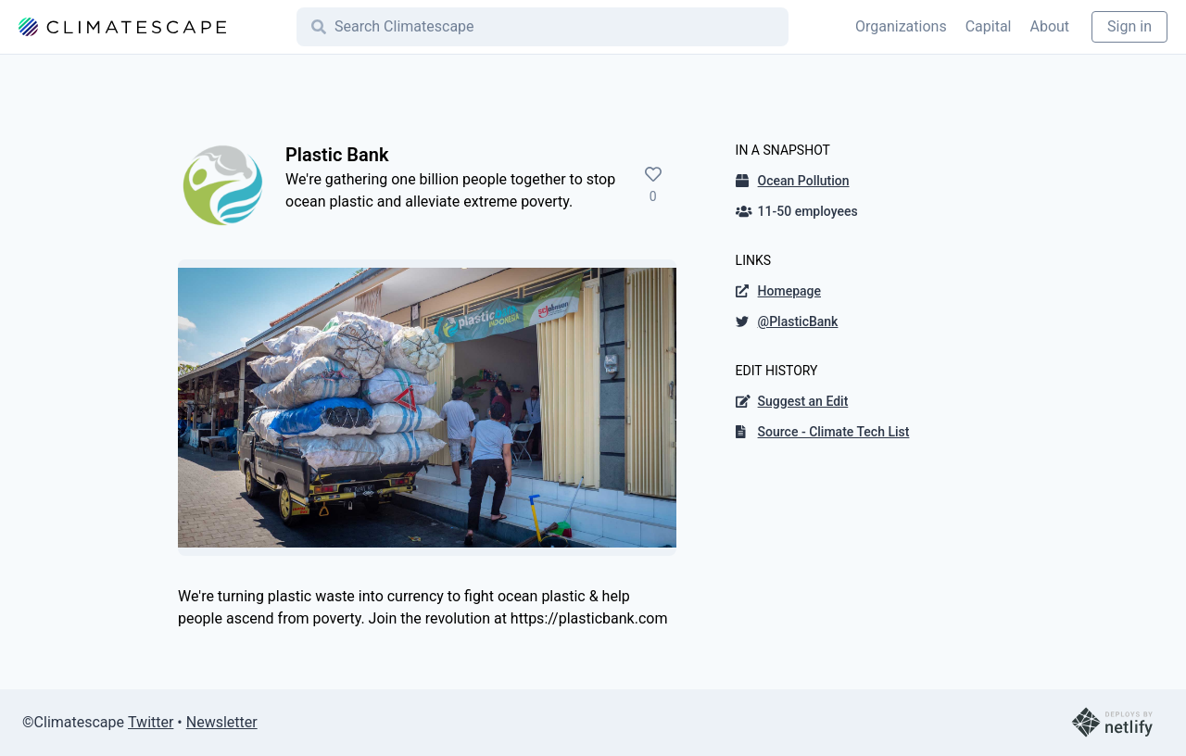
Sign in (1129, 26)
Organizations (901, 26)
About (1049, 26)
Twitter (150, 722)
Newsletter (222, 722)
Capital (988, 26)
